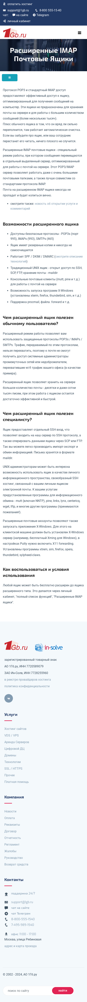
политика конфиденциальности (27, 686)
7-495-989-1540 (22, 925)
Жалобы (10, 851)
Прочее (9, 775)
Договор (10, 831)
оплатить (17, 4)
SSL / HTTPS (13, 768)
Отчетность (12, 838)
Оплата (9, 818)
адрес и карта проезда (20, 946)
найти (63, 990)
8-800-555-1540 (23, 919)
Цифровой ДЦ (14, 749)
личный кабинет (17, 21)
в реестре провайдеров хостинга (27, 679)
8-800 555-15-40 (48, 10)
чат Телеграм (20, 913)
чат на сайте (20, 908)
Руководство (13, 858)
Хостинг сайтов (15, 729)
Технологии (12, 762)
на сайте (20, 15)
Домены (10, 755)
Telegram (41, 15)
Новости (10, 811)
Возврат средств (16, 864)
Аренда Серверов (16, 742)
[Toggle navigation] (79, 33)
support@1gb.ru (16, 10)
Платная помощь (16, 782)
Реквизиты (12, 824)
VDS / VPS (11, 735)
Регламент (12, 844)
